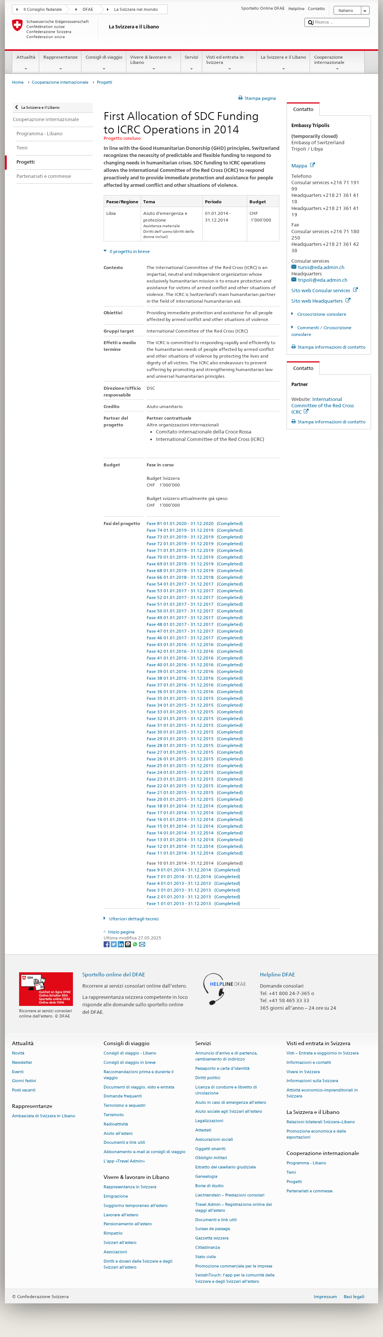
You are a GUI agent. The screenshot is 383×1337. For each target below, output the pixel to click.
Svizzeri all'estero (120, 1242)
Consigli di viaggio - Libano (130, 1053)
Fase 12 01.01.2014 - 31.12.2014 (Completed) (195, 846)
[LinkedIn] (121, 944)
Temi (291, 1172)
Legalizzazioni (209, 1121)
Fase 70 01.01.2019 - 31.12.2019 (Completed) (195, 557)
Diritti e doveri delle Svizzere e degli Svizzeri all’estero (138, 1264)
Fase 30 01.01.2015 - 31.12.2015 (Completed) (195, 731)
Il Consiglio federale (43, 9)
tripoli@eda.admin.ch (322, 280)
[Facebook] (107, 944)
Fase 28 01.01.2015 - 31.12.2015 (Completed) (195, 745)
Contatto (300, 109)
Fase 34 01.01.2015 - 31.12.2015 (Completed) (195, 705)
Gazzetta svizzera (212, 1238)
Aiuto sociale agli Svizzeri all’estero (228, 1111)
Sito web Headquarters (320, 301)
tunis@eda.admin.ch (321, 267)
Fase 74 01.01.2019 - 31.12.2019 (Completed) (195, 530)
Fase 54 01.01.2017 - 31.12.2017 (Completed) (195, 583)
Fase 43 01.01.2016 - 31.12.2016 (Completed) (195, 644)
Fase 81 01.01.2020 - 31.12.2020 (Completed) (195, 523)
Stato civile (205, 1256)
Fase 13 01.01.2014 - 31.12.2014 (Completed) (195, 839)
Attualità (26, 63)
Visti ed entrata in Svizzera (230, 63)
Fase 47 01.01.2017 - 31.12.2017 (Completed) (195, 631)
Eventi (18, 1071)
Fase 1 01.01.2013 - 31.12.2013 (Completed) (193, 903)
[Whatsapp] (135, 944)
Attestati (203, 1130)
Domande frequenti (123, 1096)
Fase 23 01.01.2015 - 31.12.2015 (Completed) (195, 778)
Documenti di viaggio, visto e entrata (139, 1087)
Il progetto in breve (129, 251)
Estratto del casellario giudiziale (225, 1167)
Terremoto (114, 1114)
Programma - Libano (306, 1163)
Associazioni (115, 1252)
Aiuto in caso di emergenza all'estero (230, 1102)
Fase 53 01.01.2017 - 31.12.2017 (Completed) (195, 590)
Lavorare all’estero (121, 1215)
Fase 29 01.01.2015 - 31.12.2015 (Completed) (195, 738)
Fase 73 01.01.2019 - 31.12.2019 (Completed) (195, 536)
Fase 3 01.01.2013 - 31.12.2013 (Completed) (193, 889)
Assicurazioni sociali (214, 1139)
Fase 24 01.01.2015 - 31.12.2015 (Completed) (195, 772)
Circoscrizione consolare (321, 314)
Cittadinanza (207, 1247)
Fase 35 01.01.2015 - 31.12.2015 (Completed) (195, 698)
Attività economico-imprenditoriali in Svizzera (322, 1093)
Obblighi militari (211, 1158)
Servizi (191, 63)
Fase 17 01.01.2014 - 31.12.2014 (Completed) (195, 812)
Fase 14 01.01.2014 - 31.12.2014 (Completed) (195, 832)
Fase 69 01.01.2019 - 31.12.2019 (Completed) (195, 563)
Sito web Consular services (324, 290)
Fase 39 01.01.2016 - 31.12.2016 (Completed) (195, 671)
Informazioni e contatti (309, 1062)
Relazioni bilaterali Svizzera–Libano (321, 1122)
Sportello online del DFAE (113, 974)
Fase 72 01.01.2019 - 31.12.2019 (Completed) (195, 543)
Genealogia (206, 1176)
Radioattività (116, 1124)
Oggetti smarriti (210, 1148)
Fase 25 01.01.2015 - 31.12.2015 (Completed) (195, 765)
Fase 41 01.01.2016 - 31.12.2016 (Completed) (195, 657)
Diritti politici (207, 1077)
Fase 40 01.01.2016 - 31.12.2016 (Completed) (195, 664)
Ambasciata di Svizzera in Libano (43, 1116)
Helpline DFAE (277, 974)
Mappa (303, 166)
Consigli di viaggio (104, 63)
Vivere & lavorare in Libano (154, 63)
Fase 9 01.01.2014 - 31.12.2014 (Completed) (193, 869)
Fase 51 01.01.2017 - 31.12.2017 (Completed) (195, 604)
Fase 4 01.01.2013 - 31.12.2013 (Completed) (193, 883)
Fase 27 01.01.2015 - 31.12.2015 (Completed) (195, 752)
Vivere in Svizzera (303, 1071)
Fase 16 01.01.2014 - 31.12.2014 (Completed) (195, 819)
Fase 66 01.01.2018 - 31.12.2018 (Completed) (195, 577)
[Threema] (128, 944)
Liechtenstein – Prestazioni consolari (229, 1195)
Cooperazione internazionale (337, 63)
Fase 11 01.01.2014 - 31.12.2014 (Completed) (195, 852)
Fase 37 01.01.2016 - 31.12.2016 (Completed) (195, 684)
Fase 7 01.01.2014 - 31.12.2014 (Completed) (193, 876)
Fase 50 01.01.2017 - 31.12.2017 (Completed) (195, 610)
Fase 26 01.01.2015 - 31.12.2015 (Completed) (195, 758)
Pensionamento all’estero (128, 1224)
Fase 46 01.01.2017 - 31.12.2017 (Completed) (195, 637)
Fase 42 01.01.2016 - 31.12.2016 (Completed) (195, 651)
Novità (18, 1053)
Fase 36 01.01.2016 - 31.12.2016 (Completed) (195, 691)
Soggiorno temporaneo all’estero (136, 1205)
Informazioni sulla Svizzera (312, 1081)
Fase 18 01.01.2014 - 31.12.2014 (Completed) (195, 805)
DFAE (88, 9)
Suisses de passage (212, 1229)
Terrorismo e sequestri (124, 1105)
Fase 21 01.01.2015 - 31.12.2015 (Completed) (195, 792)
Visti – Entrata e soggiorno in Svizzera (323, 1053)
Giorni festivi (24, 1081)
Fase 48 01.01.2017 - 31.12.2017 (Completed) (195, 624)
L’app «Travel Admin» (124, 1161)
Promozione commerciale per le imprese (233, 1266)
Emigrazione (116, 1196)
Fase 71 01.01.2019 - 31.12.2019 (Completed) (195, 550)
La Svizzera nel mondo (136, 9)
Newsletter (22, 1062)
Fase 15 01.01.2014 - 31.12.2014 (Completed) (195, 826)
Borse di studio (209, 1185)
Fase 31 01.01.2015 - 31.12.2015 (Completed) (195, 725)
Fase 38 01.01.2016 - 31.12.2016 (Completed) (195, 678)
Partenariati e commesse (310, 1191)
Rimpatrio (113, 1233)
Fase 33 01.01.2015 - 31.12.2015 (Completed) (195, 711)
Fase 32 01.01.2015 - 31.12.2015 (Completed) (195, 718)
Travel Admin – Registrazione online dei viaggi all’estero (233, 1207)
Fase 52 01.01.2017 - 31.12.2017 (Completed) (195, 597)
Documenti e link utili (124, 1142)
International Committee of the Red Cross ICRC (322, 405)
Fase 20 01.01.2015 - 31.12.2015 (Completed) (195, 799)
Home (18, 82)
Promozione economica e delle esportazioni (316, 1134)
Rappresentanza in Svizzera (130, 1187)
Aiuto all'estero (118, 1133)
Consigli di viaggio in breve (130, 1062)
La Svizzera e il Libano (283, 63)
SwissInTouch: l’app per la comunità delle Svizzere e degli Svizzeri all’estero (235, 1278)
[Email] (142, 944)
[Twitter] (114, 944)
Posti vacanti (24, 1090)
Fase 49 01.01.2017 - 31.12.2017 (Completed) (195, 617)
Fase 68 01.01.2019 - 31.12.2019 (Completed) (195, 570)
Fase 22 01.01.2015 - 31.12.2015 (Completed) (195, 785)
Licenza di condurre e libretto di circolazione (226, 1090)
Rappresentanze (60, 63)
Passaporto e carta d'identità (222, 1068)
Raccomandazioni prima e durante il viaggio (139, 1074)
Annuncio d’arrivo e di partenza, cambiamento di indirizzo (226, 1056)
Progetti (294, 1181)
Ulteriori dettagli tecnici (133, 918)
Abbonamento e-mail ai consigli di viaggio (145, 1152)
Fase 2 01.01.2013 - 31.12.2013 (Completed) (193, 896)
